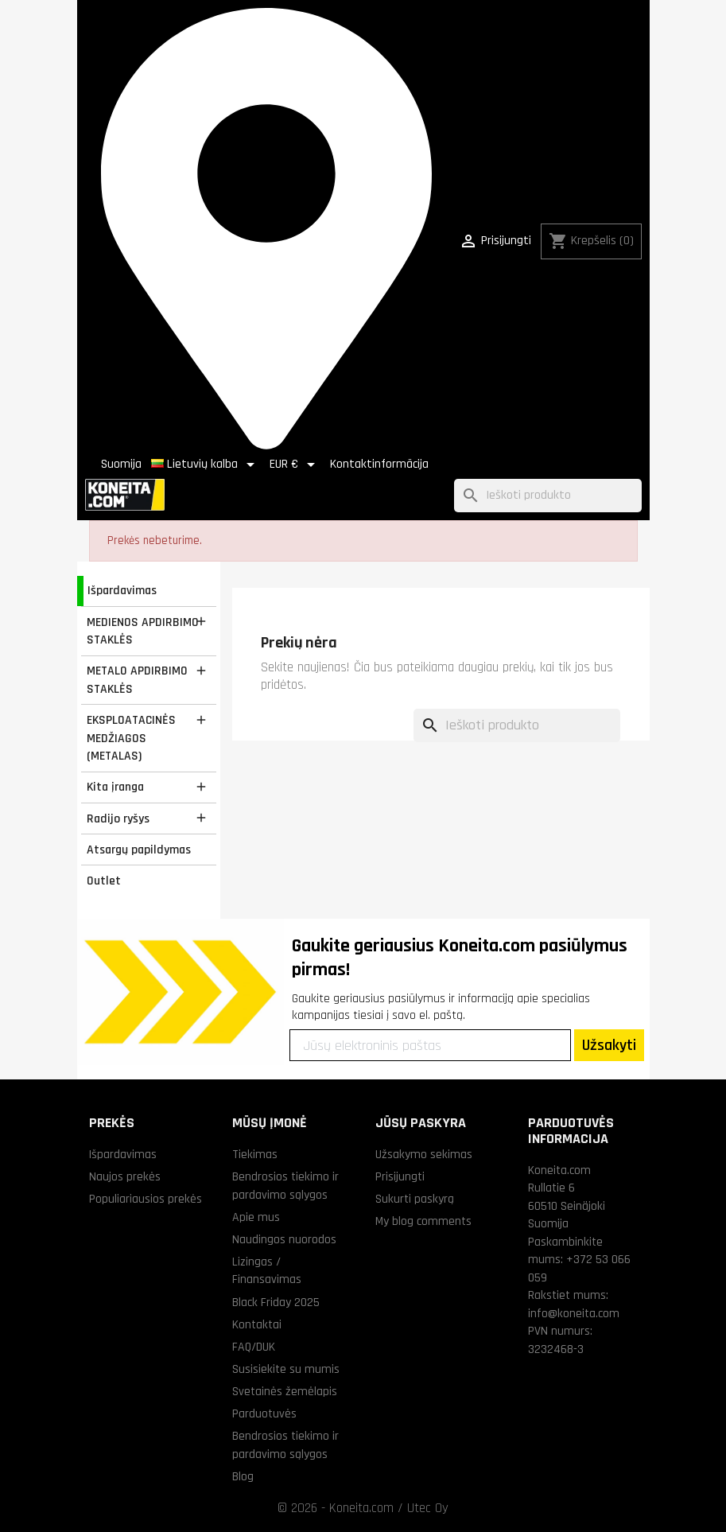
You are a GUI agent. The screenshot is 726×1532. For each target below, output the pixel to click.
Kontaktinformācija (379, 464)
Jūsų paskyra (420, 1123)
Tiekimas (255, 1154)
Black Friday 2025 (276, 1302)
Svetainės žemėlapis (284, 1391)
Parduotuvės (264, 1413)
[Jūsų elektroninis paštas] (430, 1045)
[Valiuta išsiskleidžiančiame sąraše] (295, 464)
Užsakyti (609, 1045)
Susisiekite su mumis (286, 1369)
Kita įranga (115, 787)
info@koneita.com (573, 1313)
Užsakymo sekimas (423, 1154)
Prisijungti (400, 1176)
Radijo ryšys (118, 818)
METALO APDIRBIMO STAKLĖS (137, 680)
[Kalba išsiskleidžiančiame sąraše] (205, 464)
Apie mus (256, 1217)
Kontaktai (256, 1324)
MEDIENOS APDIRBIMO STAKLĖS (143, 631)
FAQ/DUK (253, 1347)
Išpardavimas (122, 590)
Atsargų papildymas (139, 849)
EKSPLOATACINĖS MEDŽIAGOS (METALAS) (131, 738)
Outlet (104, 880)
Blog (243, 1476)
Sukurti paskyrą (414, 1199)
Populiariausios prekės (145, 1199)
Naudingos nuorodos (284, 1239)
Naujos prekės (125, 1176)
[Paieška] (548, 496)
